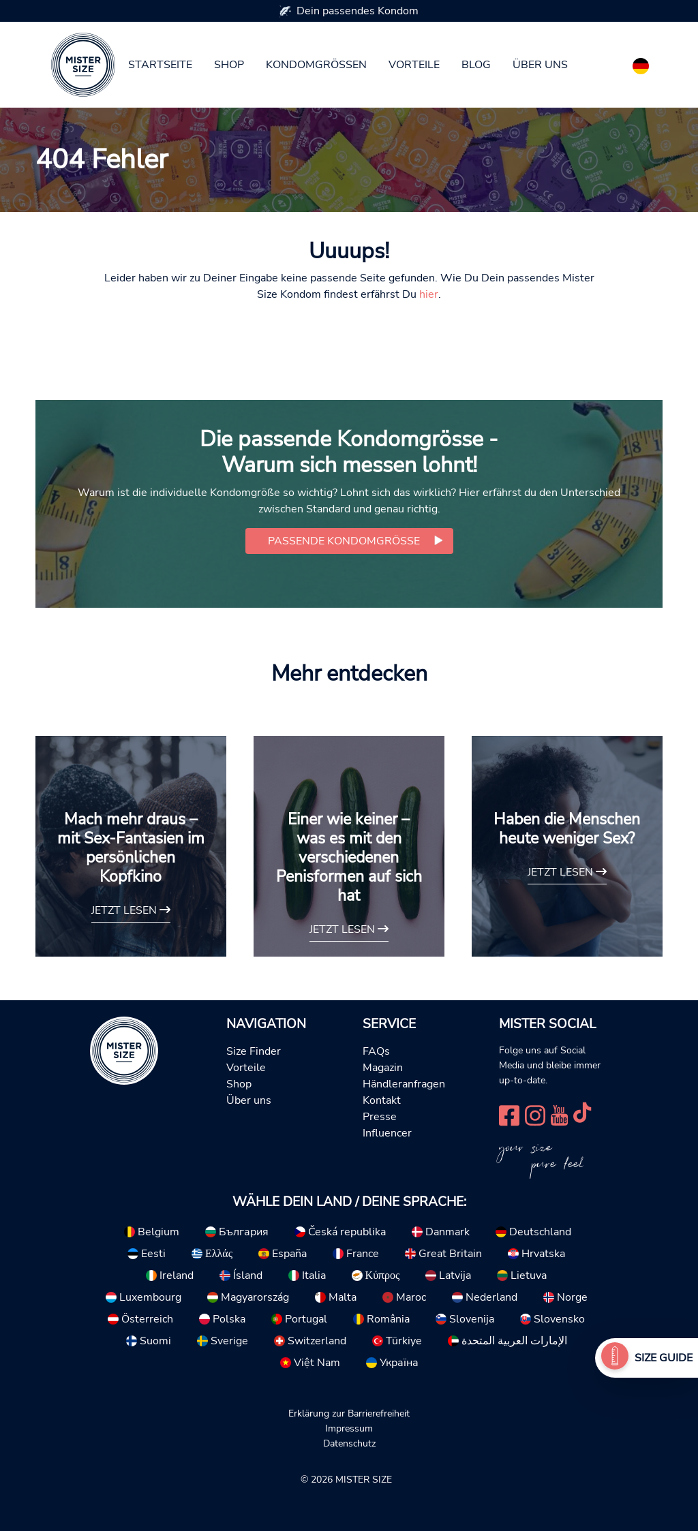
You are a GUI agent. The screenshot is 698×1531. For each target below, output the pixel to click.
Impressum (349, 1428)
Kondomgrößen (316, 64)
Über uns (540, 64)
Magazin (383, 1067)
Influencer (387, 1133)
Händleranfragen (404, 1084)
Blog (476, 64)
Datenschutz (349, 1443)
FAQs (376, 1051)
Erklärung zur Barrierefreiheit (349, 1413)
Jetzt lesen (130, 910)
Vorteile (414, 64)
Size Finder (253, 1051)
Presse (380, 1116)
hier (428, 294)
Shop (229, 64)
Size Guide (664, 1357)
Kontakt (382, 1100)
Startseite (160, 64)
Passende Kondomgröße (344, 540)
